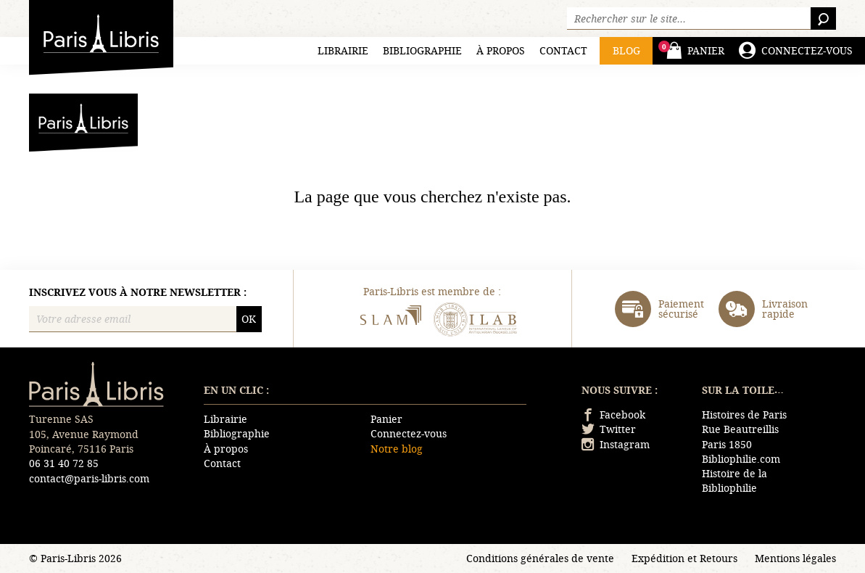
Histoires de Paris (744, 414)
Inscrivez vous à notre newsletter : (138, 292)
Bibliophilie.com (741, 459)
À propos (500, 50)
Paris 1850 (727, 444)
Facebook (613, 414)
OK (248, 319)
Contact (563, 50)
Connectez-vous (409, 433)
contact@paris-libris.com (89, 478)
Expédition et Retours (684, 558)
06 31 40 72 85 (64, 463)
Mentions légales (795, 558)
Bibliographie (422, 50)
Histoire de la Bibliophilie (734, 480)
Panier (386, 419)
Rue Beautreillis (740, 429)
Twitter (609, 429)
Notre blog (397, 448)
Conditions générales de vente (540, 558)
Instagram (616, 444)
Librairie (343, 50)
